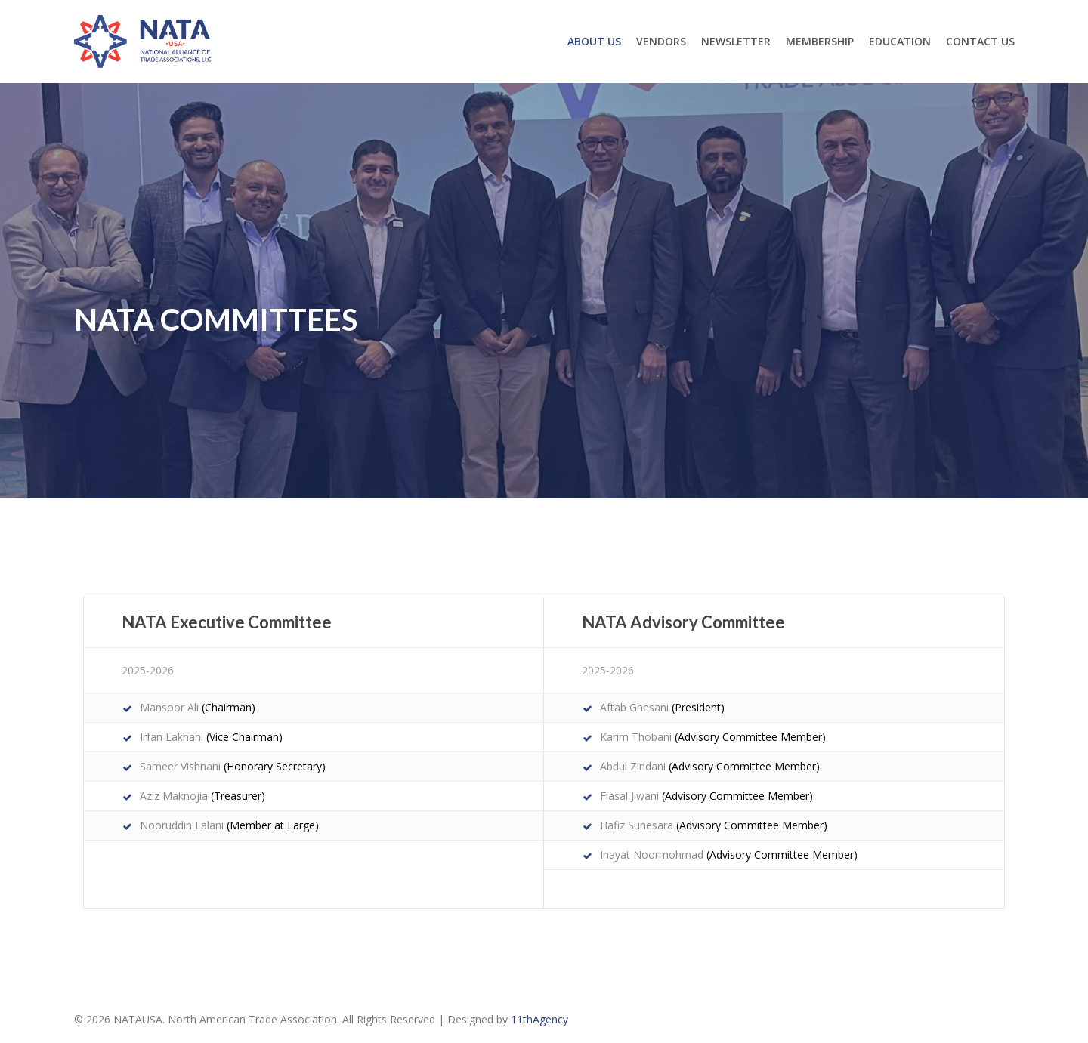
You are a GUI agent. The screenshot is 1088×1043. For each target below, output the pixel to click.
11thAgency (539, 1019)
